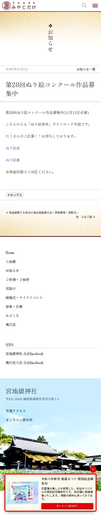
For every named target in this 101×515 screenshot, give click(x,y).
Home (10, 252)
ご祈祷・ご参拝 (17, 279)
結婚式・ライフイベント (24, 297)
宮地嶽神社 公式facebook (24, 353)
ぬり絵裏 (13, 160)
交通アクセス (16, 410)
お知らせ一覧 (86, 69)
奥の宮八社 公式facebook (24, 362)
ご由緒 (11, 261)
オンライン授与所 (19, 419)
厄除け (11, 288)
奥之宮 (11, 324)
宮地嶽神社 (19, 5)
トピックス (14, 195)
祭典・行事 (14, 306)
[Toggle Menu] (95, 5)
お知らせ (12, 270)
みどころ (12, 315)
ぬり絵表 (13, 148)
